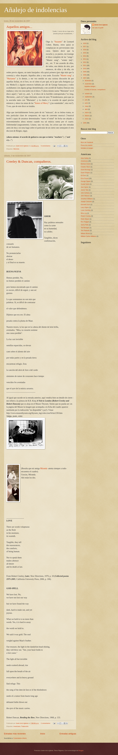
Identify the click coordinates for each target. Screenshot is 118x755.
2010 (85, 68)
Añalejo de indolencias (35, 10)
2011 (85, 65)
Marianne (11, 78)
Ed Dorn (83, 175)
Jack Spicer (84, 187)
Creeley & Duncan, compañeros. (28, 161)
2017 (85, 46)
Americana (16, 726)
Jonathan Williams (87, 199)
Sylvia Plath (84, 225)
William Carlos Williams (88, 236)
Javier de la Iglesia (101, 25)
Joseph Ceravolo (86, 201)
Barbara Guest (85, 164)
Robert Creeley (86, 216)
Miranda (43, 468)
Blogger (80, 750)
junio (86, 103)
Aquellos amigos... (19, 27)
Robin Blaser (85, 219)
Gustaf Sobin (85, 184)
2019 (85, 43)
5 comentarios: (46, 146)
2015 (85, 53)
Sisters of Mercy (42, 103)
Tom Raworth (85, 230)
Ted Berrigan (85, 227)
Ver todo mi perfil (97, 28)
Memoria (16, 149)
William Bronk (85, 233)
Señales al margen (87, 148)
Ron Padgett (85, 222)
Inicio (42, 734)
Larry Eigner (85, 207)
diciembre (88, 80)
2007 (85, 78)
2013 (85, 59)
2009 (85, 72)
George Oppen (86, 181)
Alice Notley (85, 158)
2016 (85, 49)
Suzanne (58, 42)
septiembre (88, 97)
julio (86, 100)
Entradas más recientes (15, 734)
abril (86, 109)
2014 (85, 56)
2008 (85, 75)
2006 (85, 123)
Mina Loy (84, 213)
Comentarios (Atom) (20, 738)
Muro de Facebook (87, 142)
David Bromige (85, 169)
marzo (87, 112)
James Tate (84, 190)
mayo (87, 106)
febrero (87, 116)
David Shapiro (85, 172)
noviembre (88, 84)
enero (87, 119)
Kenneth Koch (85, 204)
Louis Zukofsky (86, 210)
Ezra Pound (84, 178)
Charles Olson (85, 167)
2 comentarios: (46, 723)
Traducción (24, 726)
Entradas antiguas (68, 734)
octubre (87, 93)
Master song (66, 75)
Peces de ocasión (86, 145)
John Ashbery (85, 193)
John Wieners (85, 196)
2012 (85, 62)
